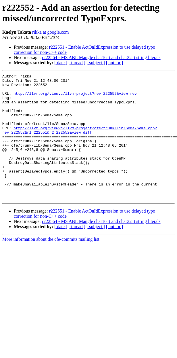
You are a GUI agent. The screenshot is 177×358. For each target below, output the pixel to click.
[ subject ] (95, 62)
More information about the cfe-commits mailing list (50, 264)
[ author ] (114, 62)
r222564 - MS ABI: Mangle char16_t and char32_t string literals (101, 57)
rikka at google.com (50, 32)
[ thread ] (76, 62)
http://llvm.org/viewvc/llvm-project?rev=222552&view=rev (75, 97)
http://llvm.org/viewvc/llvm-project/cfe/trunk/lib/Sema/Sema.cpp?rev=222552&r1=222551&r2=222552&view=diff (79, 142)
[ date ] (60, 62)
